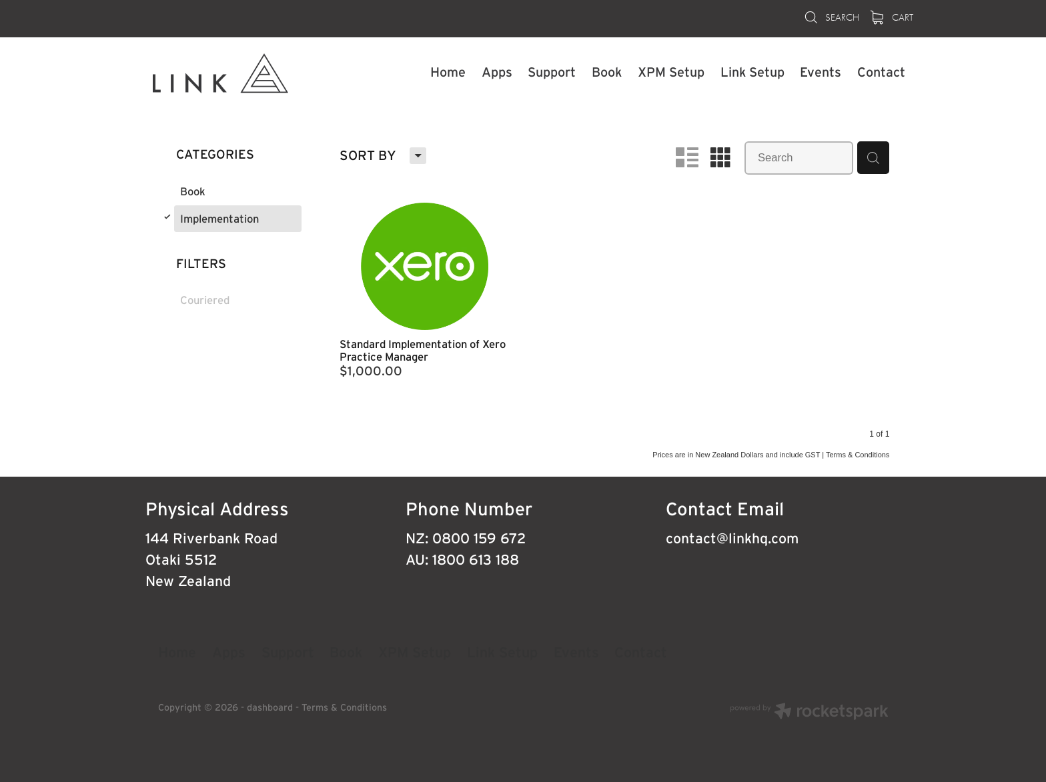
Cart (892, 17)
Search (831, 17)
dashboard (270, 707)
